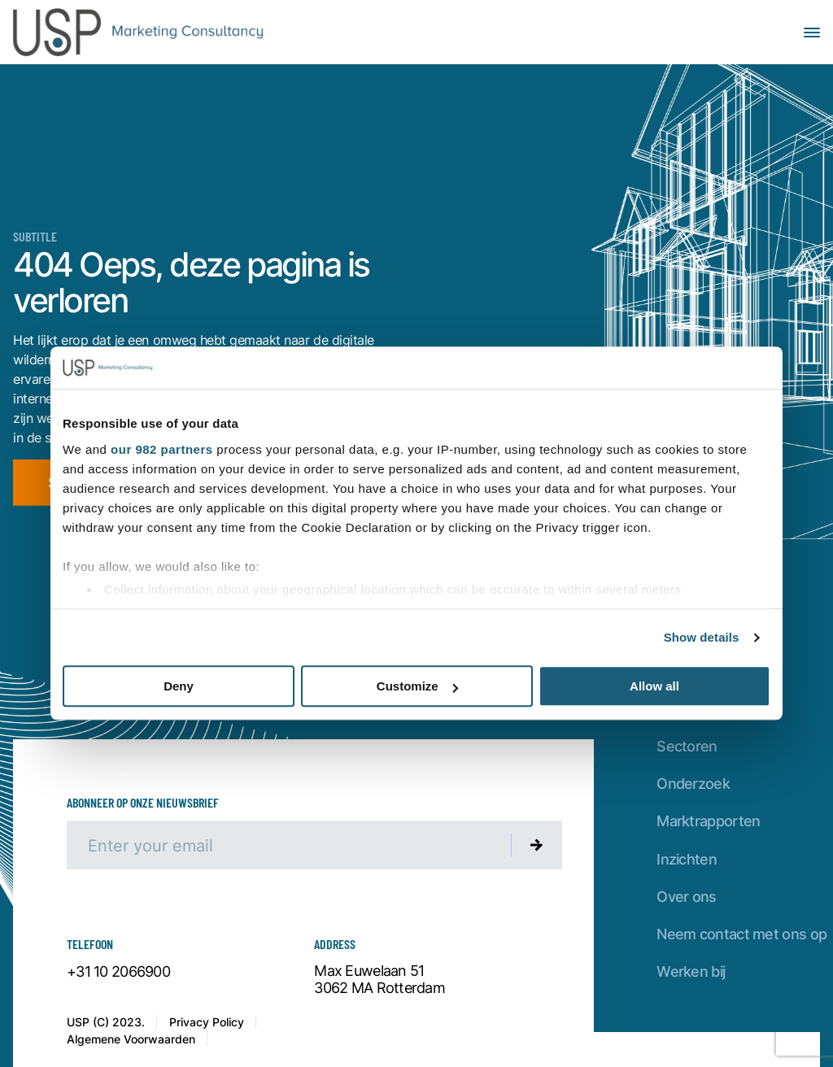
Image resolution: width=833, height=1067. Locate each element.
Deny (179, 687)
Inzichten (686, 859)
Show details (701, 637)
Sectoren (686, 746)
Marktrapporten (708, 821)
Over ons (686, 896)
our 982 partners (162, 449)
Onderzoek (693, 783)
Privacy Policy (206, 1022)
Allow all (654, 687)
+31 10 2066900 (118, 972)
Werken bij (690, 971)
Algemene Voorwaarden (131, 1039)
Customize (417, 687)
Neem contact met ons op (741, 934)
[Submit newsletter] (537, 845)
